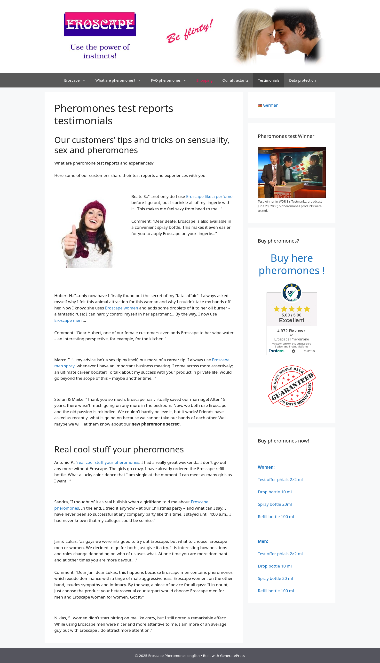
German (270, 105)
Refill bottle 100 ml (276, 516)
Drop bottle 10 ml (275, 492)
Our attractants (235, 80)
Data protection (302, 80)
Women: (266, 467)
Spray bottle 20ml (275, 504)
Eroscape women (121, 308)
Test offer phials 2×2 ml (280, 479)
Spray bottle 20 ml (275, 578)
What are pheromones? (120, 80)
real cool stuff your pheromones (108, 462)
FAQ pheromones (171, 80)
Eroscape (77, 80)
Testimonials (268, 80)
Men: (263, 541)
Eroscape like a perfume (209, 196)
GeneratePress (232, 655)
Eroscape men (68, 320)
